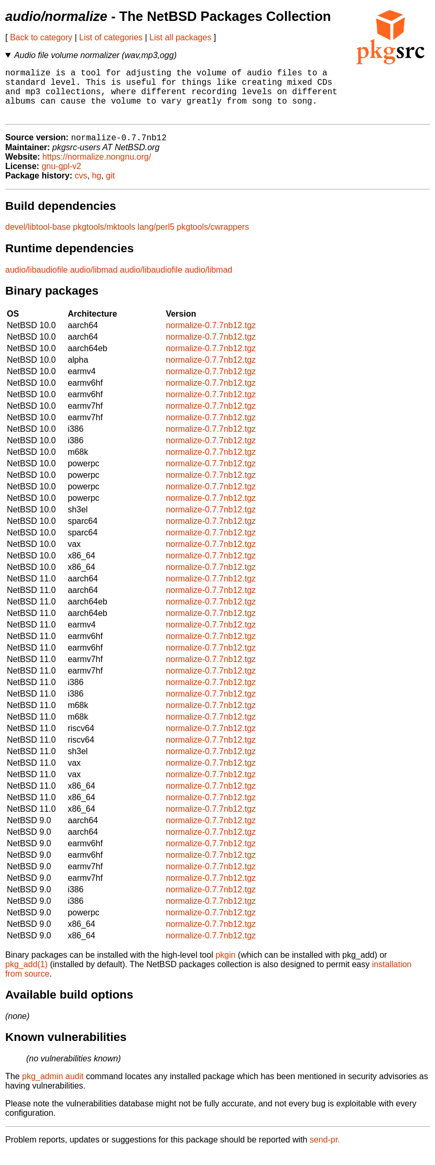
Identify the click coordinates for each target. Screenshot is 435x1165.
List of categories (111, 37)
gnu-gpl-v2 (61, 178)
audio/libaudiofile (36, 281)
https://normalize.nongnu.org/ (96, 168)
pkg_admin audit (52, 1088)
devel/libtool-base (38, 238)
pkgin (225, 966)
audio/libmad (94, 281)
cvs (81, 187)
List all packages (180, 37)
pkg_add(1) (26, 976)
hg (96, 187)
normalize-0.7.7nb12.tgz (211, 337)
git (110, 187)
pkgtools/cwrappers (213, 238)
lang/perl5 (156, 238)
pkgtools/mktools (104, 238)
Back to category (41, 37)
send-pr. (325, 1151)
